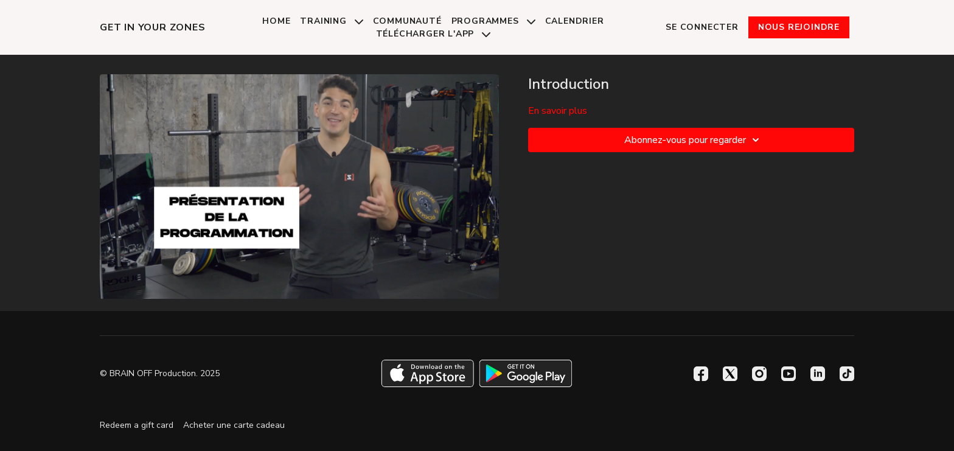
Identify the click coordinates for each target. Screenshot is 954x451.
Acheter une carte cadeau (234, 425)
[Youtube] (788, 373)
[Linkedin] (817, 373)
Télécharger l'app (433, 34)
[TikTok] (847, 373)
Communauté (407, 21)
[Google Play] (526, 373)
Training (331, 21)
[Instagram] (759, 373)
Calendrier (574, 21)
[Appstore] (427, 373)
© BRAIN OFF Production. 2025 (160, 373)
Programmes (493, 21)
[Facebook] (701, 373)
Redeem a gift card (136, 425)
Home (276, 21)
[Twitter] (730, 373)
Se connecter (702, 27)
